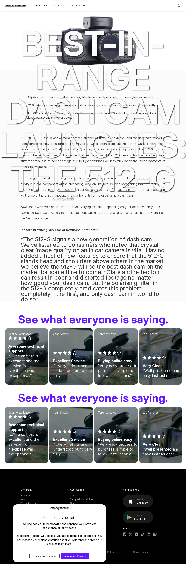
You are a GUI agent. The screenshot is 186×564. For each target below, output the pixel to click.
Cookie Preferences (44, 555)
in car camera (60, 138)
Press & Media (28, 503)
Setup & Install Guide (81, 499)
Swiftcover (42, 207)
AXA (24, 207)
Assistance (78, 5)
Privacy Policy (106, 552)
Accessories (59, 5)
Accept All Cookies (75, 555)
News (23, 499)
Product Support (79, 495)
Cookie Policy (140, 552)
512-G (149, 149)
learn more (65, 543)
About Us (25, 495)
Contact (74, 503)
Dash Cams (41, 5)
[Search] (178, 5)
